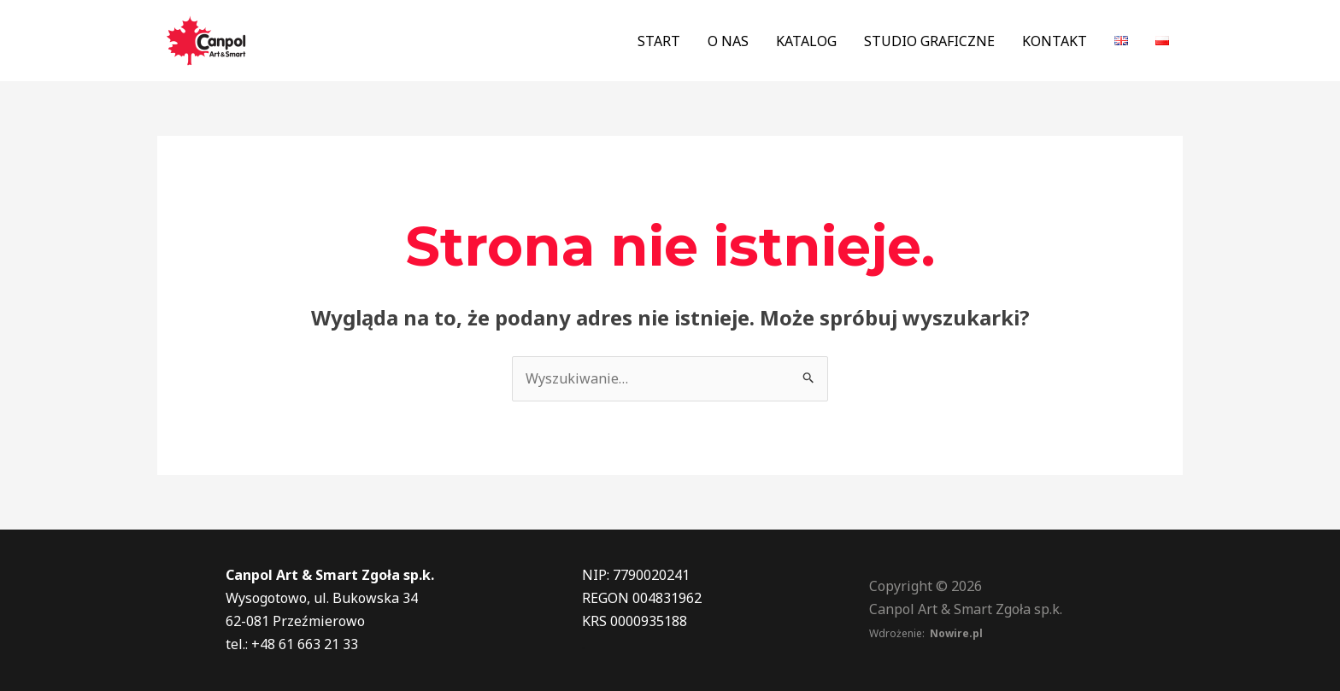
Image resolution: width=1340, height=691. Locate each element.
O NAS (728, 41)
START (659, 41)
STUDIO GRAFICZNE (929, 41)
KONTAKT (1054, 41)
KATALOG (806, 41)
